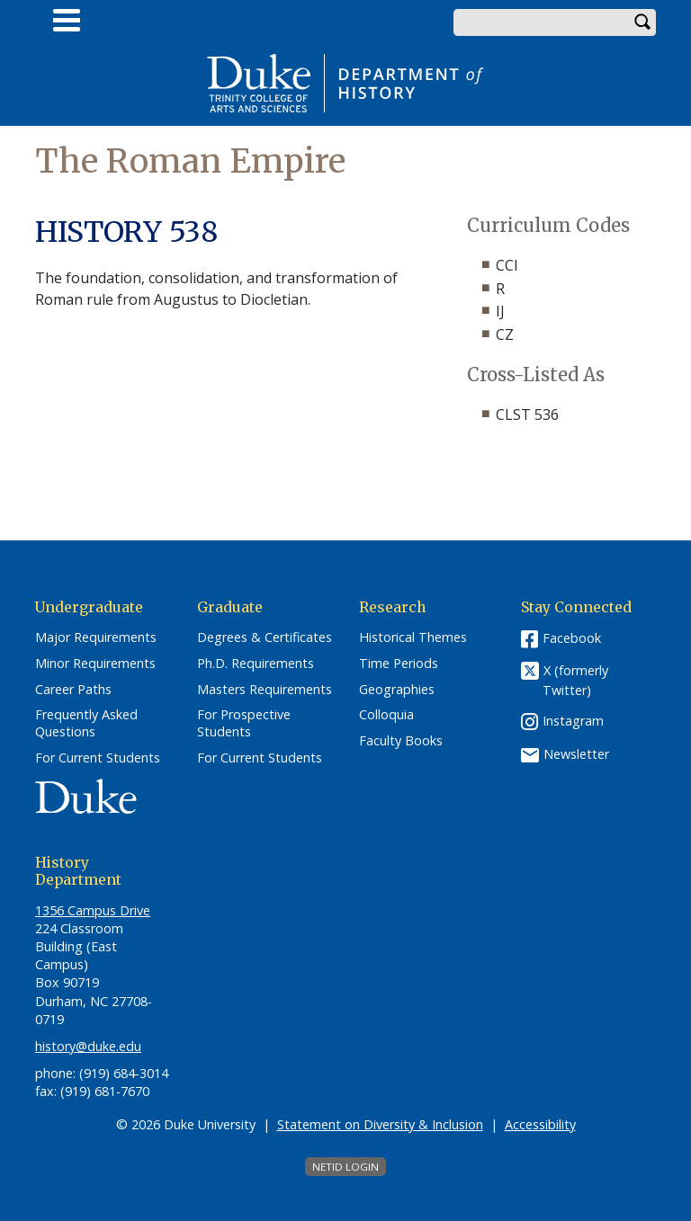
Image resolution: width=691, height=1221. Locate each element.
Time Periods (398, 663)
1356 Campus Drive (92, 910)
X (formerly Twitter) (575, 680)
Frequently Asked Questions (86, 723)
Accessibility (540, 1124)
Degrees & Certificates (264, 637)
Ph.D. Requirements (255, 663)
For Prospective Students (244, 723)
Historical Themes (413, 637)
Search (642, 22)
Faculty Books (401, 741)
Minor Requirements (95, 663)
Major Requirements (96, 637)
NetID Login (345, 1166)
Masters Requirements (264, 690)
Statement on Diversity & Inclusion (380, 1124)
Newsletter (576, 753)
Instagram (573, 720)
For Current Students (97, 758)
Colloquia (386, 715)
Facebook (572, 637)
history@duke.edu (88, 1046)
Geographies (397, 690)
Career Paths (73, 690)
